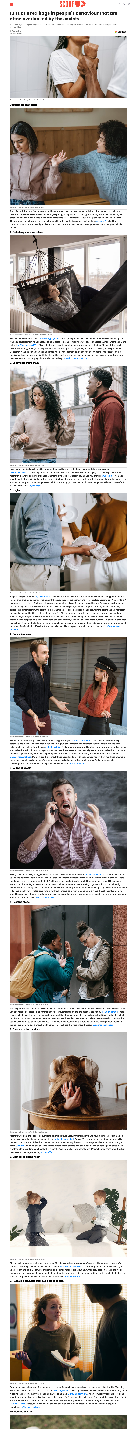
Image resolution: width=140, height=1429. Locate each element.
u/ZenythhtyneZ (44, 596)
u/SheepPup (108, 476)
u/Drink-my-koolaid (64, 1139)
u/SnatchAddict (52, 747)
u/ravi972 (20, 1145)
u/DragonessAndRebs (20, 757)
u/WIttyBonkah (77, 763)
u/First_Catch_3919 (81, 740)
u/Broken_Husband (31, 1407)
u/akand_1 (101, 221)
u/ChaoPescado (17, 1404)
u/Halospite (35, 485)
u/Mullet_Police (60, 1390)
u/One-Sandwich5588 (70, 1266)
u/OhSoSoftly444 (93, 874)
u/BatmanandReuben (103, 1025)
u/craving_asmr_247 (77, 1394)
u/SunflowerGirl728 (19, 472)
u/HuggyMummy (109, 1012)
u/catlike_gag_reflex (49, 338)
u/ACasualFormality (44, 897)
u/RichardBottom (72, 1276)
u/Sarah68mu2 (48, 1152)
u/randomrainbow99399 (75, 358)
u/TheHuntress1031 (28, 345)
